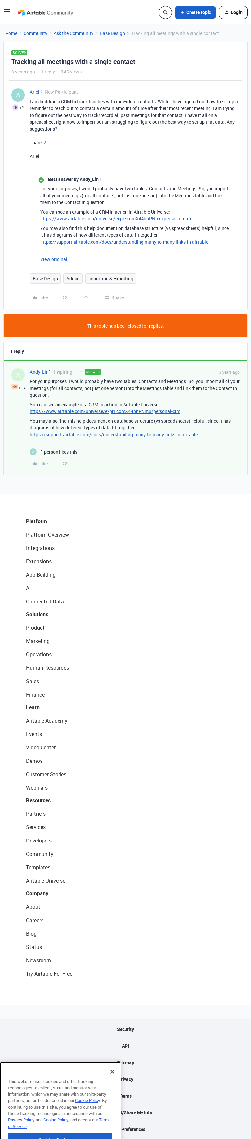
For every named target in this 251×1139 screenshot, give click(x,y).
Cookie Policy (87, 1111)
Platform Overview (47, 534)
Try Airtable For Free (49, 973)
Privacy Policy (21, 1130)
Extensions (39, 561)
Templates (38, 867)
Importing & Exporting (110, 278)
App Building (41, 574)
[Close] (112, 1082)
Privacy (125, 1079)
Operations (39, 654)
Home (11, 33)
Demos (34, 760)
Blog (31, 933)
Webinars (37, 787)
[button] (7, 13)
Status (34, 947)
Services (36, 827)
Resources (38, 800)
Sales (32, 681)
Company (37, 893)
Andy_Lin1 (40, 372)
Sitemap (125, 1062)
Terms (125, 1096)
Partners (36, 813)
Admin (73, 278)
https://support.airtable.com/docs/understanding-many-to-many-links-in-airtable (124, 242)
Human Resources (47, 667)
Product (35, 627)
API (125, 1046)
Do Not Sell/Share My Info (125, 1112)
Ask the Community (73, 33)
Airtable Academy (46, 720)
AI (28, 588)
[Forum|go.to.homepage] (45, 12)
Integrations (40, 548)
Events (34, 734)
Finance (35, 694)
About (33, 906)
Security (125, 1029)
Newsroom (38, 960)
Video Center (41, 747)
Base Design (112, 33)
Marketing (38, 641)
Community (35, 33)
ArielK (36, 92)
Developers (39, 840)
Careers (34, 920)
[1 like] (53, 451)
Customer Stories (46, 774)
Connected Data (45, 601)
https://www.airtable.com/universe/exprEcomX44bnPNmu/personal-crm (115, 219)
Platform (36, 521)
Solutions (37, 614)
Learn (33, 707)
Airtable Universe (45, 880)
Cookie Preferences (125, 1129)
